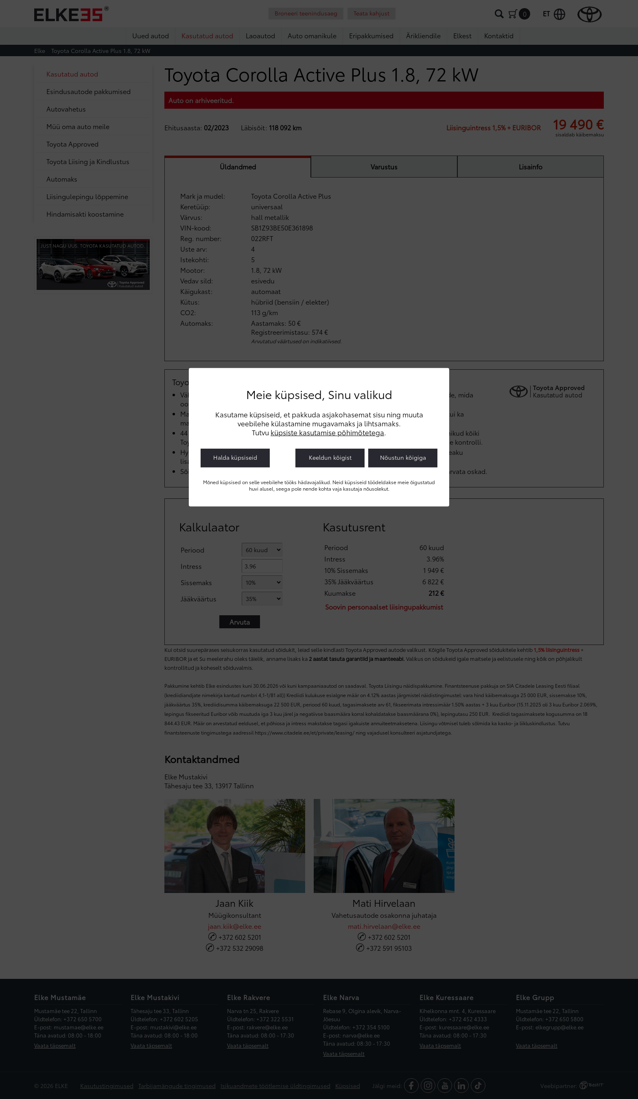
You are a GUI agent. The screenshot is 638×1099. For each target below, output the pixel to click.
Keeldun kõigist (330, 457)
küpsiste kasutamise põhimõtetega (327, 432)
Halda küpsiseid (235, 457)
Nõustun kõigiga (403, 457)
